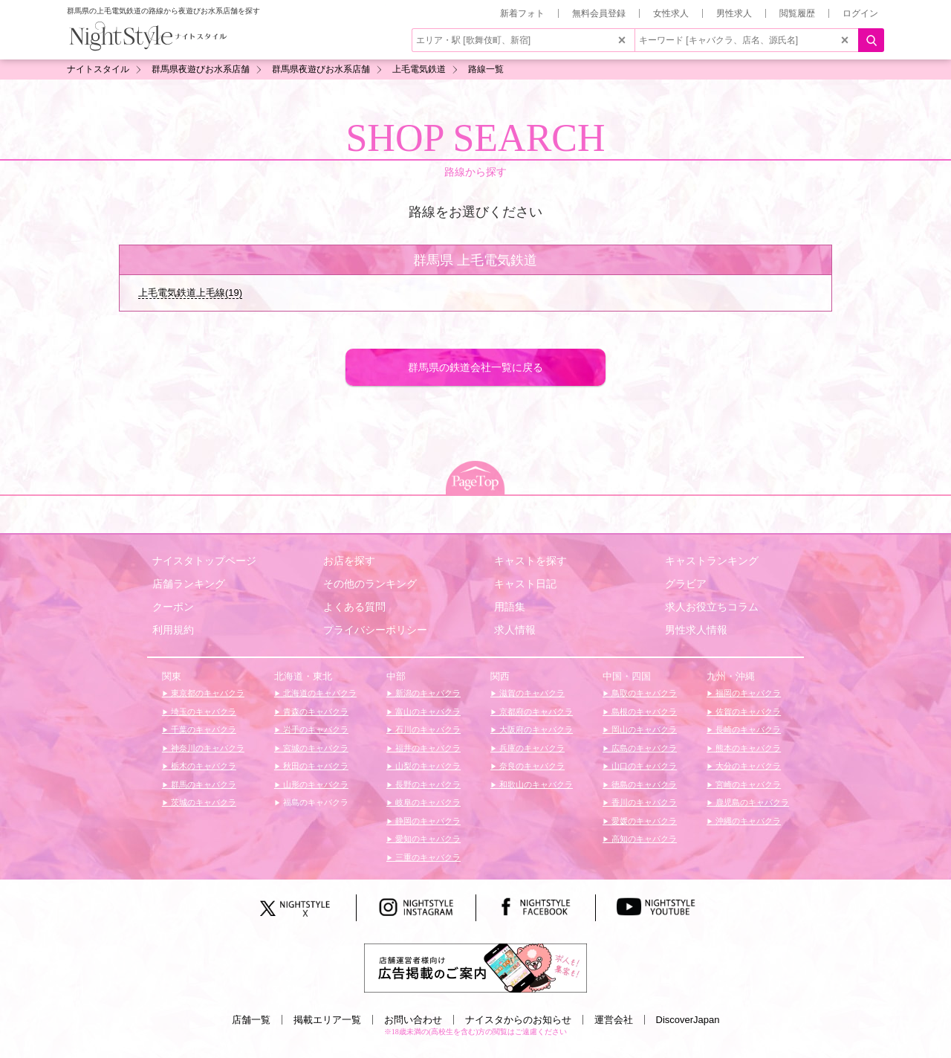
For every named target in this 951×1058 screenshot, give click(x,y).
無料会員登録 (599, 13)
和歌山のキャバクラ (535, 784)
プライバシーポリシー (375, 630)
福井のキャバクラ (427, 747)
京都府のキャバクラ (535, 711)
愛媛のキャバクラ (643, 820)
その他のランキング (370, 584)
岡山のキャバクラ (643, 729)
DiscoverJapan (688, 1019)
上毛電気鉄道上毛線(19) (190, 292)
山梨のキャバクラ (427, 765)
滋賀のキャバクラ (531, 692)
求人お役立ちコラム (712, 607)
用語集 (509, 607)
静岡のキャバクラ (427, 820)
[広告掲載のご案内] (475, 966)
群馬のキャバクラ (202, 784)
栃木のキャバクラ (202, 765)
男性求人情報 (696, 630)
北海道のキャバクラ (319, 692)
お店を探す (349, 561)
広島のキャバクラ (643, 747)
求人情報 (515, 630)
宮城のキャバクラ (314, 747)
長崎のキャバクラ (747, 729)
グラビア (686, 584)
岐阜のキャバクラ (427, 802)
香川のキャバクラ (643, 802)
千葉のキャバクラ (202, 729)
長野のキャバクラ (427, 784)
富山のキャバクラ (427, 711)
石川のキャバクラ (427, 729)
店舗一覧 (251, 1019)
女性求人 (671, 13)
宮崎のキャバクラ (747, 784)
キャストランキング (712, 561)
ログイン (860, 13)
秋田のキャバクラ (314, 765)
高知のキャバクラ (643, 838)
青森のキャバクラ (314, 711)
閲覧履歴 (797, 13)
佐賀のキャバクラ (747, 711)
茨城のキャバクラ (202, 802)
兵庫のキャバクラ (531, 747)
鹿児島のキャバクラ (751, 802)
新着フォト (522, 13)
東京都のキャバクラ (206, 692)
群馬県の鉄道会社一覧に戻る (475, 367)
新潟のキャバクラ (427, 692)
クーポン (173, 607)
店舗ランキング (188, 584)
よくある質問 (354, 607)
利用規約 (173, 630)
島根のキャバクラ (643, 711)
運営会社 (613, 1019)
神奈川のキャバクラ (206, 747)
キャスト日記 (525, 584)
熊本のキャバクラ (747, 747)
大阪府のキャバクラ (535, 729)
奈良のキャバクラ (531, 765)
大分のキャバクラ (747, 765)
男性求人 (734, 13)
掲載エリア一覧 (327, 1019)
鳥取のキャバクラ (643, 692)
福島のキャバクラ (314, 802)
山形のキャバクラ (314, 784)
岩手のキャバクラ (314, 729)
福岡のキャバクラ (747, 692)
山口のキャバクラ (643, 765)
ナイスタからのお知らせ (518, 1019)
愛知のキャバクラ (427, 838)
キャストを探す (530, 561)
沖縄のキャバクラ (747, 820)
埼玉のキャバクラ (202, 711)
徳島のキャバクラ (643, 784)
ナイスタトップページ (204, 561)
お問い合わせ (413, 1019)
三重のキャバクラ (427, 857)
